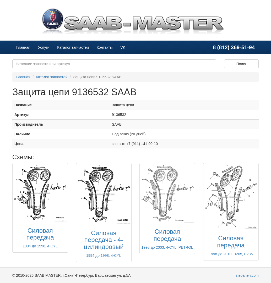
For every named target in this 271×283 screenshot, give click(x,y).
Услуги (43, 47)
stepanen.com (247, 275)
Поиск (241, 64)
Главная (23, 47)
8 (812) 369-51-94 (234, 47)
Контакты (104, 47)
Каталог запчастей (73, 47)
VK (122, 47)
